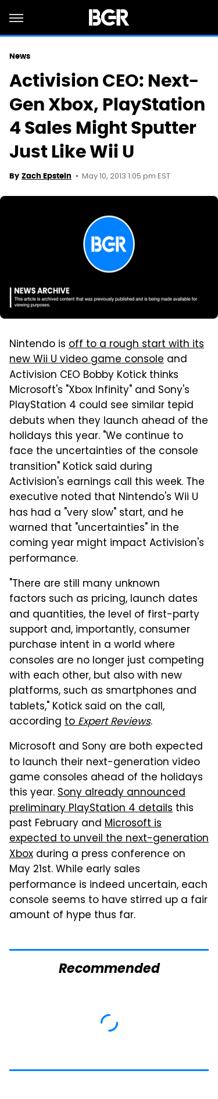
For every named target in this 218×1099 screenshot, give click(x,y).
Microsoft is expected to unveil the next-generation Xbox (109, 839)
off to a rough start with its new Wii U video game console (106, 352)
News (19, 56)
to (108, 722)
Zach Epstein (47, 176)
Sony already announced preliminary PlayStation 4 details (97, 800)
